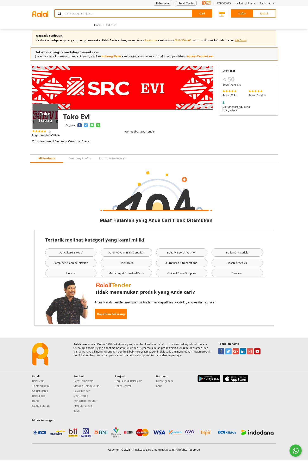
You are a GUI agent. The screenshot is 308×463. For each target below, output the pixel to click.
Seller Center (123, 389)
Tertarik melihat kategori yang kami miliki (94, 243)
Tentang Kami (40, 389)
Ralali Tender (186, 3)
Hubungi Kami (111, 59)
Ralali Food (38, 399)
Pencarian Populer (85, 404)
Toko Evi (111, 25)
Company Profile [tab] (79, 161)
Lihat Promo (81, 399)
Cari (202, 13)
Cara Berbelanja (83, 384)
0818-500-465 (223, 3)
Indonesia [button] (268, 3)
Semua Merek (41, 409)
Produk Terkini (83, 409)
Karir (159, 389)
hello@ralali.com (245, 3)
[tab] (46, 162)
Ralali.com (162, 3)
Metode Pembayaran (87, 389)
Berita (35, 404)
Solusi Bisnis (40, 394)
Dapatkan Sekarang (111, 317)
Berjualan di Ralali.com (128, 384)
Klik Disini (241, 43)
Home (98, 25)
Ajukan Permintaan (200, 59)
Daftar (242, 13)
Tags (77, 414)
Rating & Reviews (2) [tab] (113, 161)
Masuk (264, 13)
